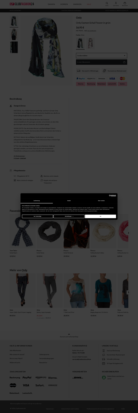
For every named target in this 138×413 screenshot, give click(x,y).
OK (100, 216)
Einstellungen (69, 216)
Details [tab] (69, 200)
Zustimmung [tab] (37, 200)
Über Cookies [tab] (101, 200)
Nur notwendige (37, 216)
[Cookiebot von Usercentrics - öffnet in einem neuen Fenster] (106, 196)
